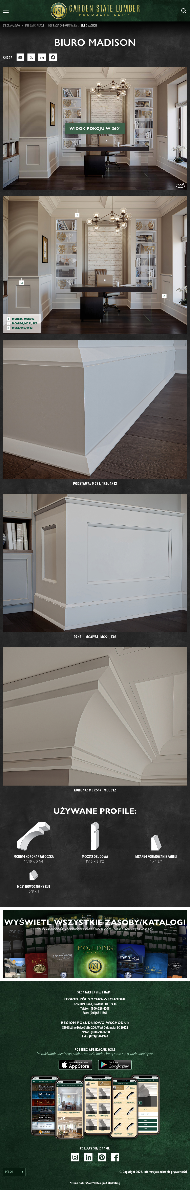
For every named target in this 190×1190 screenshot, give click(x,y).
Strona (95, 1183)
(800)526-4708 (100, 1008)
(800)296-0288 (100, 1032)
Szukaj (184, 10)
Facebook (115, 1157)
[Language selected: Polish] (14, 1172)
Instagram (75, 1157)
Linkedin (88, 1157)
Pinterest (102, 1157)
